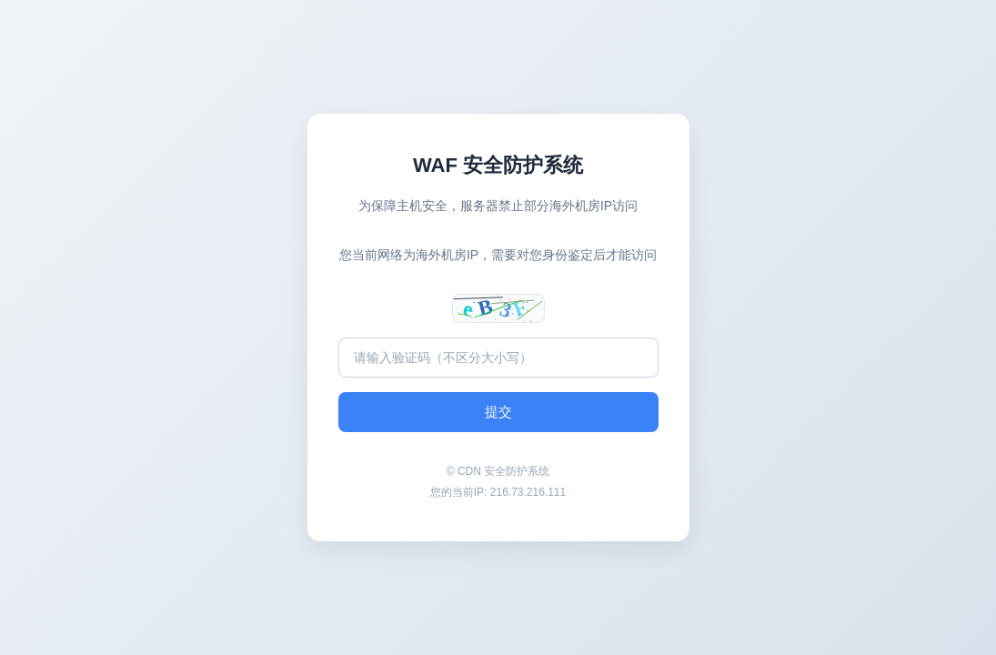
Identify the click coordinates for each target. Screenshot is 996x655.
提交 (498, 411)
